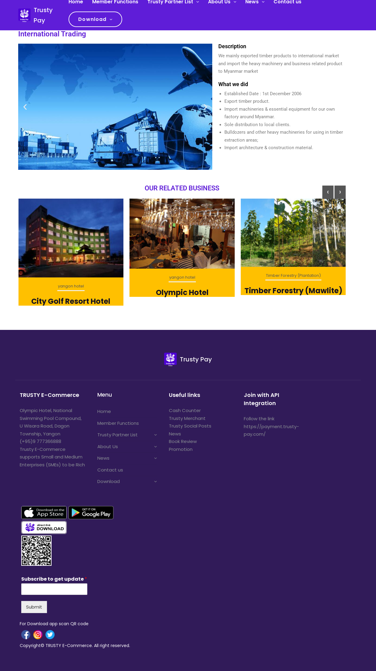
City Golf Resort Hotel (70, 301)
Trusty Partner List (117, 434)
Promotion (181, 449)
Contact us (110, 470)
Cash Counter (185, 410)
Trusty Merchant (187, 418)
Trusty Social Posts (190, 426)
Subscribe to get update (54, 579)
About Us (107, 446)
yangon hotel (71, 286)
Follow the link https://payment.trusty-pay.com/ (271, 426)
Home (104, 411)
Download (92, 19)
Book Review (183, 441)
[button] (25, 107)
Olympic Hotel (182, 292)
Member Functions (118, 423)
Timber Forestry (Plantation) (293, 275)
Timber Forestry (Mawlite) (293, 291)
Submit (34, 607)
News (103, 458)
